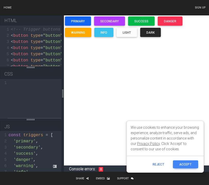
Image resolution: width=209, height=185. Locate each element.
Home (8, 7)
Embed (103, 178)
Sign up (200, 7)
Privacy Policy (148, 143)
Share (82, 178)
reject (158, 164)
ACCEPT (185, 164)
